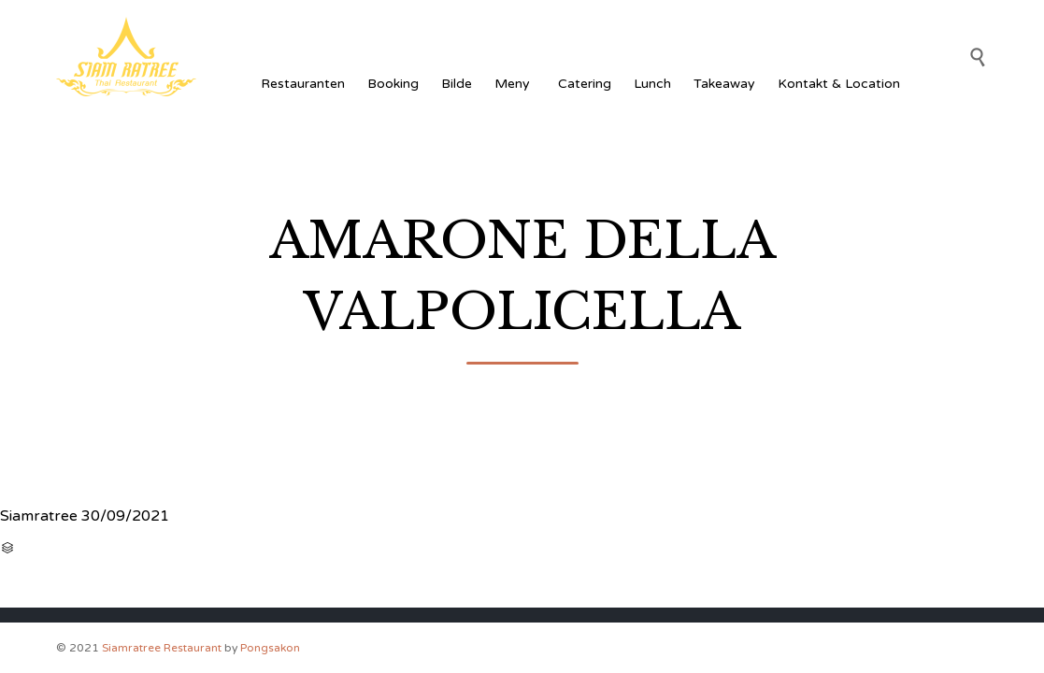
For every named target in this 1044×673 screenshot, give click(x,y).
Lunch (652, 84)
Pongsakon (270, 647)
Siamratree (39, 516)
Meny (515, 84)
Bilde (456, 84)
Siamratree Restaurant (162, 647)
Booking (393, 84)
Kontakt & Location (839, 84)
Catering (584, 84)
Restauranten (303, 84)
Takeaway (724, 84)
